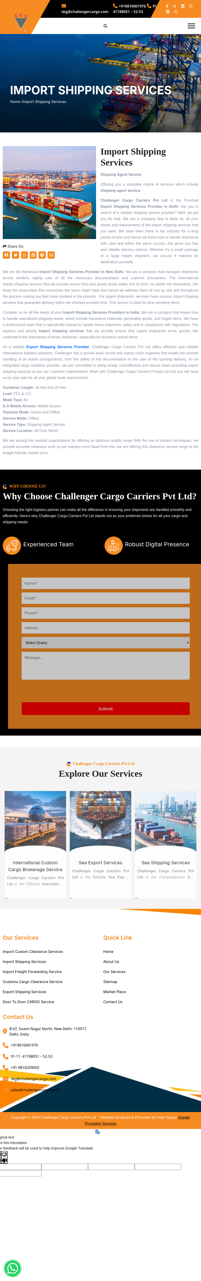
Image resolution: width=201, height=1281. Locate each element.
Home (108, 967)
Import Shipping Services (24, 977)
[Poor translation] (4, 1173)
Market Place (114, 1007)
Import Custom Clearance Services (33, 967)
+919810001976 (129, 6)
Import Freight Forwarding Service (32, 987)
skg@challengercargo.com (33, 1094)
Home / (16, 109)
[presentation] (72, 709)
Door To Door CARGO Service (28, 1017)
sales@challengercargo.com (35, 1105)
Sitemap (110, 997)
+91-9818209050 (25, 1083)
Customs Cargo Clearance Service (32, 997)
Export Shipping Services (24, 1007)
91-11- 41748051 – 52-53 (31, 1072)
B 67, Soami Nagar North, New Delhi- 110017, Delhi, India (48, 1047)
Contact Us (113, 1017)
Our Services (114, 987)
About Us (111, 977)
